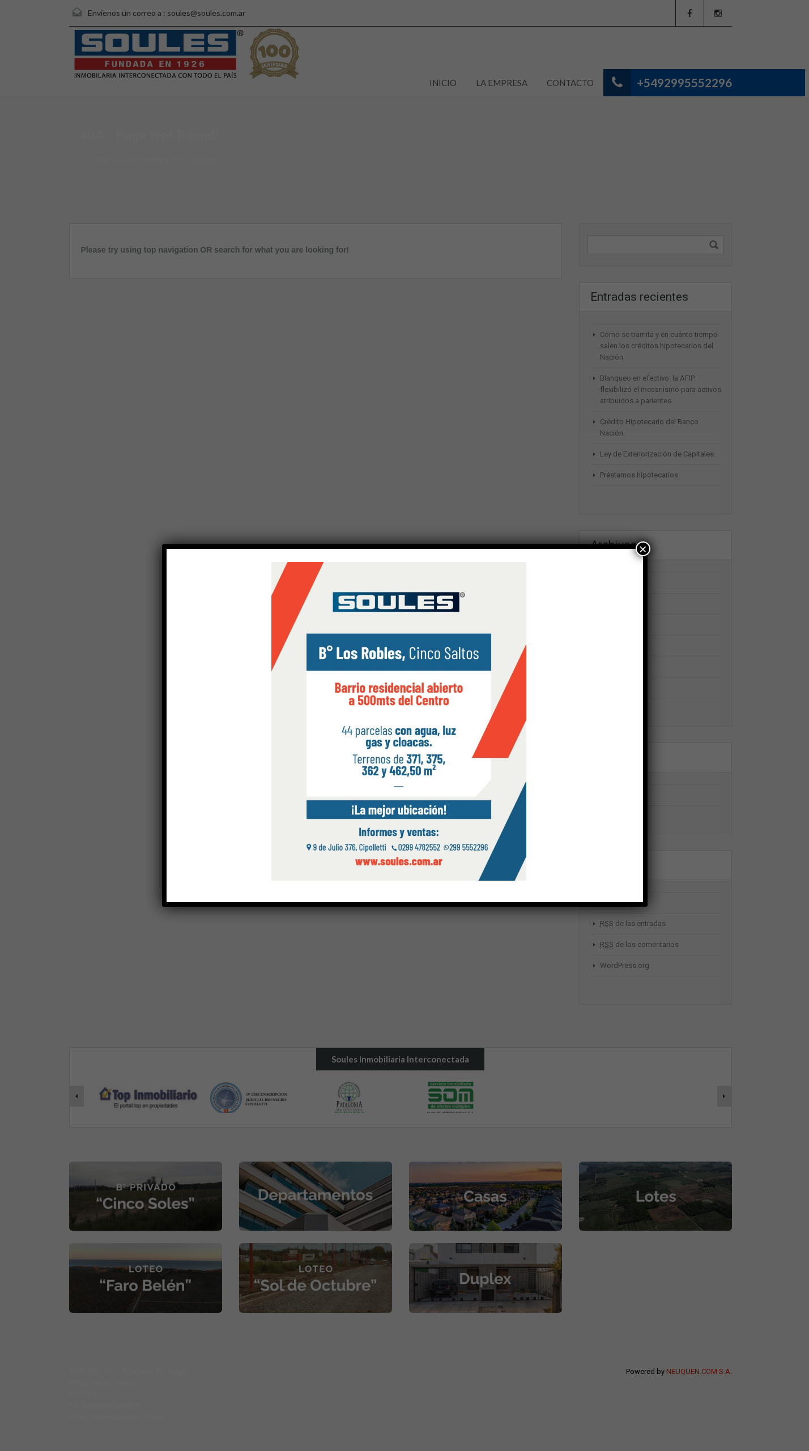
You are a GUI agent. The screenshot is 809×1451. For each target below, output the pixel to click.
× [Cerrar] (643, 548)
